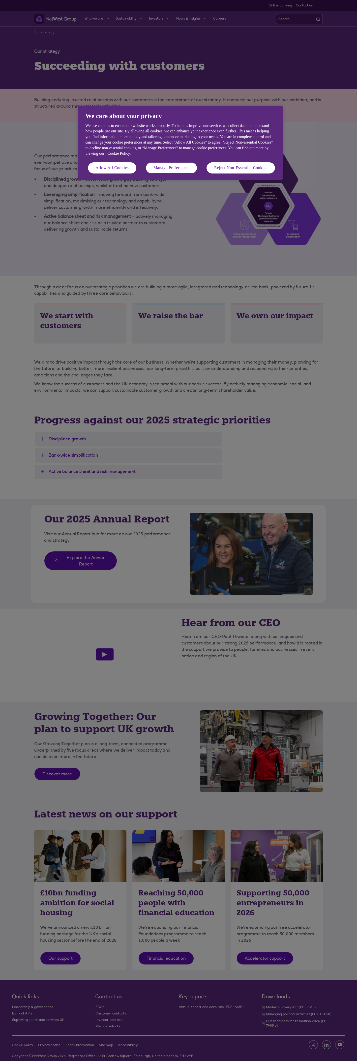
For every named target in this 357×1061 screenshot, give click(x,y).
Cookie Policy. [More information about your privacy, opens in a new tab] (119, 153)
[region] (180, 143)
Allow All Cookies (112, 168)
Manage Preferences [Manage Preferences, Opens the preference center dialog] (171, 168)
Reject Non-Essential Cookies (240, 168)
